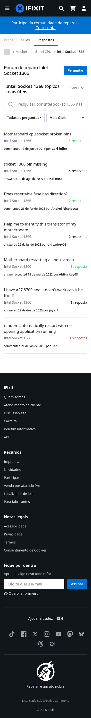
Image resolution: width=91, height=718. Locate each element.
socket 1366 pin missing (26, 164)
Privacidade (13, 534)
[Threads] (40, 644)
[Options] (7, 52)
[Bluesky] (80, 634)
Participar (11, 477)
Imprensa (11, 461)
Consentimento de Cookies (25, 550)
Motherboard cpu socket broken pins (37, 134)
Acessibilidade (15, 526)
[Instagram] (46, 634)
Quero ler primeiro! (21, 593)
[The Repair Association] (51, 644)
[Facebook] (22, 634)
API (6, 437)
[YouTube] (57, 634)
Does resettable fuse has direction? (35, 194)
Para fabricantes (17, 501)
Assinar (77, 584)
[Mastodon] (69, 634)
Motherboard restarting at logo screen (39, 259)
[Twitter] (34, 634)
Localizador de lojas (19, 493)
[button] (7, 8)
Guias (25, 40)
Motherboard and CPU (33, 51)
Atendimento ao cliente (22, 405)
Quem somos (14, 397)
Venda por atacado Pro (22, 485)
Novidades (12, 469)
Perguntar (75, 70)
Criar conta (45, 27)
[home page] (30, 8)
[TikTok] (11, 634)
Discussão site (15, 413)
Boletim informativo (20, 429)
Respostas (46, 40)
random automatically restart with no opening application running (38, 328)
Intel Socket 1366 (71, 51)
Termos (10, 542)
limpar (76, 88)
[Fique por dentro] (34, 584)
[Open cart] (72, 8)
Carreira (10, 421)
